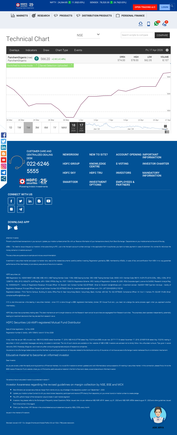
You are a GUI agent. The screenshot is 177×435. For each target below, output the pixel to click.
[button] (88, 35)
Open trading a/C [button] (145, 7)
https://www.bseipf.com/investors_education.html (24, 373)
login (164, 7)
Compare (162, 35)
